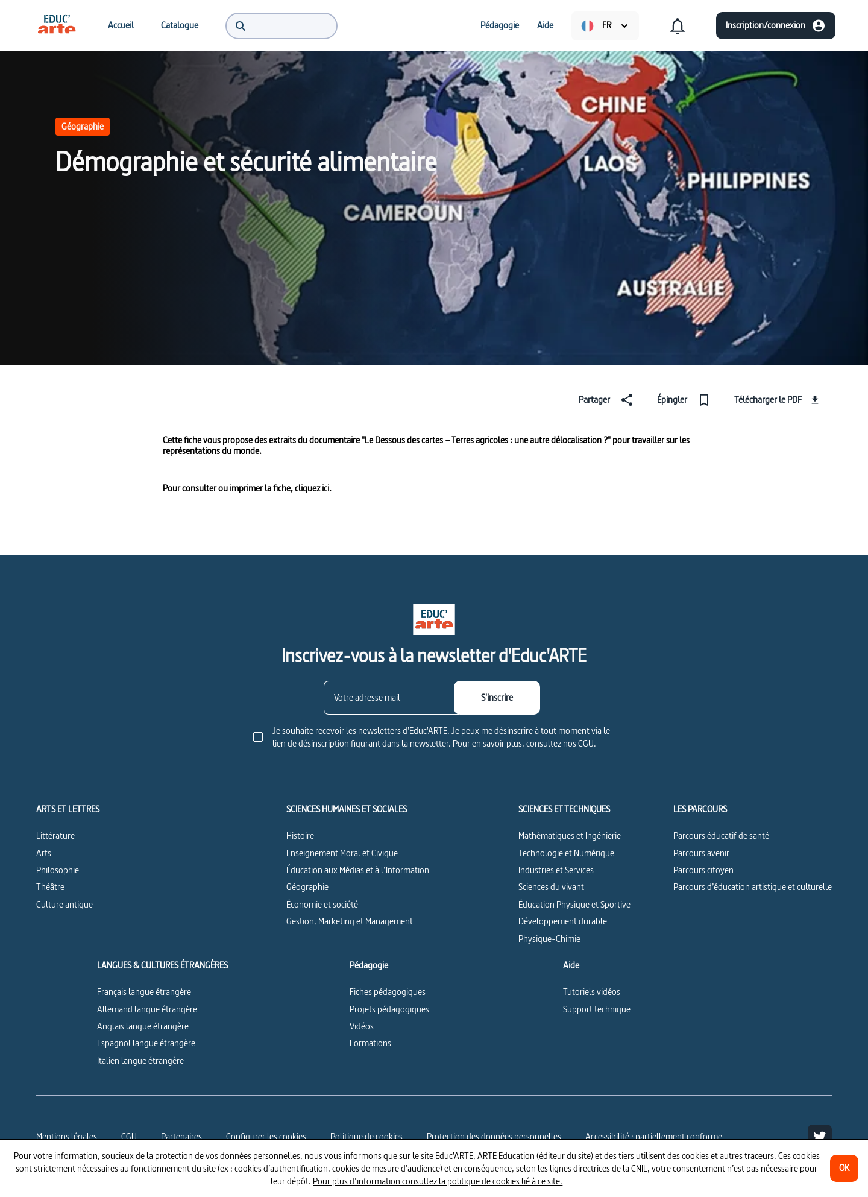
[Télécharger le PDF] (778, 399)
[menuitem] (57, 25)
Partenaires (181, 1136)
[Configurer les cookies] (266, 1136)
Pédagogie (369, 965)
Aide (571, 965)
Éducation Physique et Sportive (574, 904)
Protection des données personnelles (494, 1136)
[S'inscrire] (497, 698)
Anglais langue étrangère (143, 1026)
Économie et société (322, 904)
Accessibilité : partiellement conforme (653, 1136)
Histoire (300, 835)
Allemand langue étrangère (147, 1009)
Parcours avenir (701, 853)
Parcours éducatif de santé (721, 835)
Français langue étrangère (144, 991)
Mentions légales (66, 1136)
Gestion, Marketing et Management (349, 921)
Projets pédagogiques (389, 1009)
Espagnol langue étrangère (146, 1043)
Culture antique (64, 904)
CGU (129, 1136)
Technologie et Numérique (566, 853)
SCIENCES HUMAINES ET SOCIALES (346, 809)
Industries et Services (556, 870)
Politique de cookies (366, 1136)
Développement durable (562, 921)
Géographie (82, 126)
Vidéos (362, 1026)
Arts (43, 853)
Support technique (597, 1009)
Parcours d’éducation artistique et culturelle (752, 886)
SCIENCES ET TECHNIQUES (564, 809)
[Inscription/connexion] (775, 25)
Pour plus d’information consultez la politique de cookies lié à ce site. (437, 1181)
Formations (370, 1043)
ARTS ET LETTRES (67, 809)
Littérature (55, 835)
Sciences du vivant (551, 886)
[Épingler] (686, 399)
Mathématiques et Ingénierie (569, 835)
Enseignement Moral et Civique (342, 853)
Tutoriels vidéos (591, 991)
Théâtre (50, 886)
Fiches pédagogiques (388, 991)
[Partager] (608, 399)
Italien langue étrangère (140, 1060)
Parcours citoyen (703, 870)
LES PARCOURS (700, 809)
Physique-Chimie (549, 938)
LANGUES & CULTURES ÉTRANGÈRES (162, 965)
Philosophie (57, 870)
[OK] (844, 1168)
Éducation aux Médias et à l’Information (357, 870)
